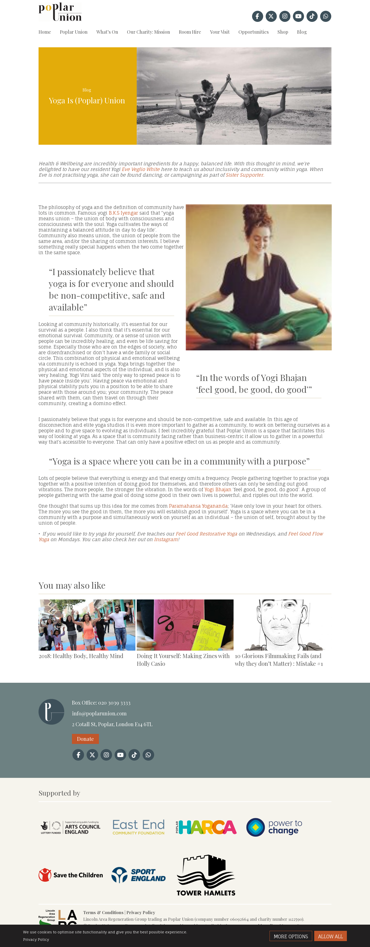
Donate (85, 738)
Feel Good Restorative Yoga (206, 533)
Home (45, 32)
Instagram (165, 539)
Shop (283, 32)
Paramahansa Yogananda (198, 506)
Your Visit (220, 32)
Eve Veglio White (141, 169)
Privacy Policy (140, 912)
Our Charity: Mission (148, 32)
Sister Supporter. (245, 175)
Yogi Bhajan (218, 489)
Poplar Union (74, 32)
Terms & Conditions (103, 912)
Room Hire (190, 32)
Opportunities (253, 32)
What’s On (107, 32)
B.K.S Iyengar (123, 213)
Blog (302, 32)
